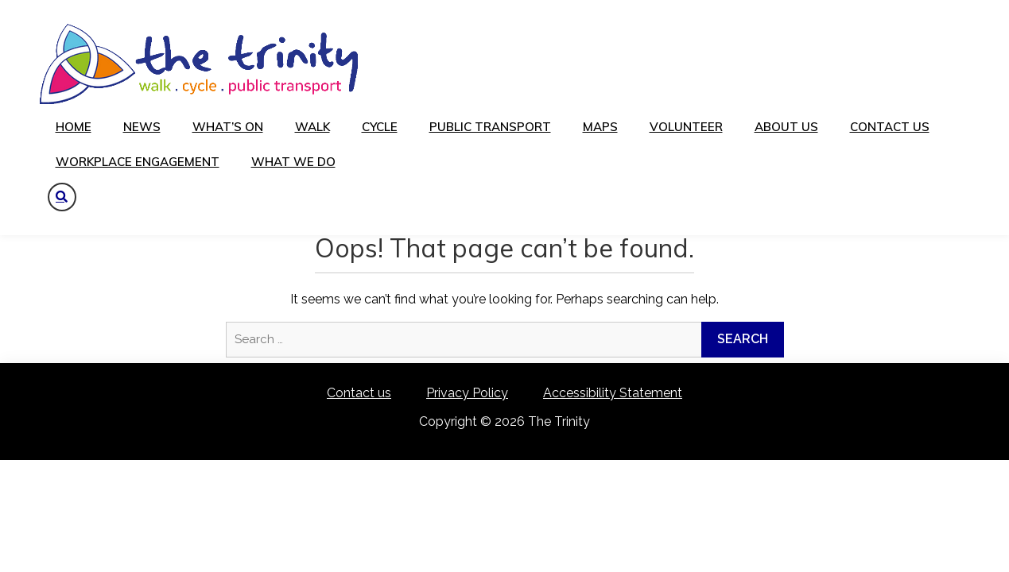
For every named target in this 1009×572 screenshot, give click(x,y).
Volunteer (686, 126)
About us (786, 126)
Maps (600, 126)
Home (73, 126)
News (142, 126)
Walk (312, 126)
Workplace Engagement (137, 161)
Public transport (490, 126)
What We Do (293, 161)
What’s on (227, 126)
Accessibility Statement (612, 392)
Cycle (380, 126)
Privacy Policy (467, 392)
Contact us (889, 126)
